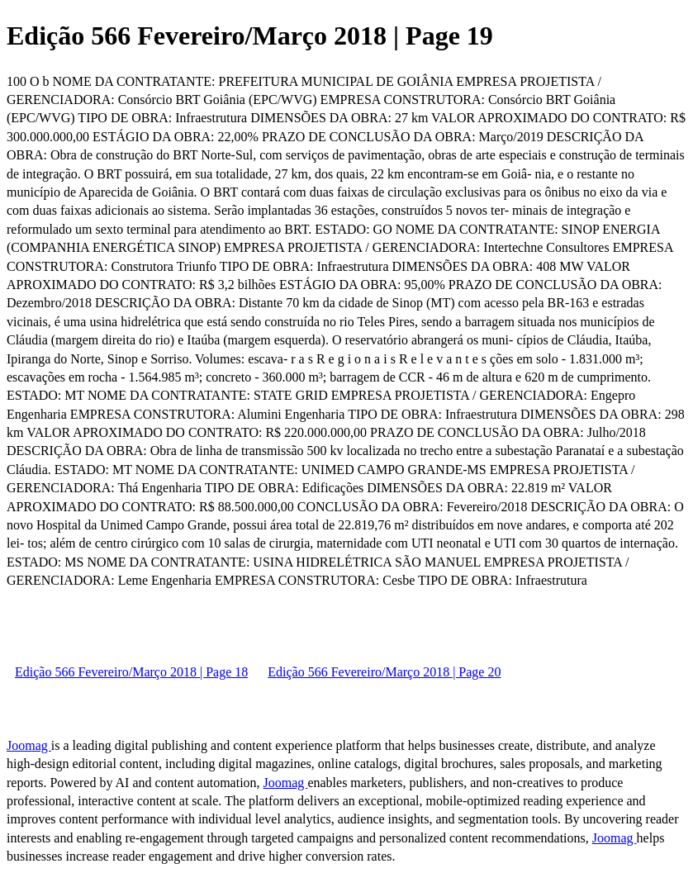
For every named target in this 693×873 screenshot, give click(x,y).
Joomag (29, 745)
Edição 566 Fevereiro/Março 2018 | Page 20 (384, 672)
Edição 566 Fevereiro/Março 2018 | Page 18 (131, 672)
